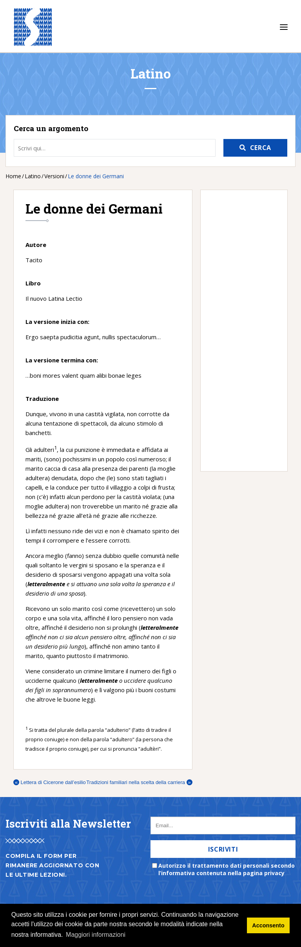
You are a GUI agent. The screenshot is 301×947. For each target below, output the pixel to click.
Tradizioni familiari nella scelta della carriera (139, 782)
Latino (33, 176)
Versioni (54, 176)
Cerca (260, 147)
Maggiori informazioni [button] (95, 934)
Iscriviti (223, 849)
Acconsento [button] (268, 925)
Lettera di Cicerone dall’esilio (49, 782)
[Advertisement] (240, 330)
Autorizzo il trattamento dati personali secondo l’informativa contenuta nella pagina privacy (226, 869)
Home (13, 176)
